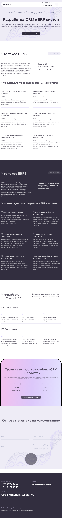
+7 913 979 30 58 (45, 6)
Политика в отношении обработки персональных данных (17, 510)
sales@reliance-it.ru (43, 483)
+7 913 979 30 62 (45, 3)
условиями (47, 469)
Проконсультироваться (31, 400)
